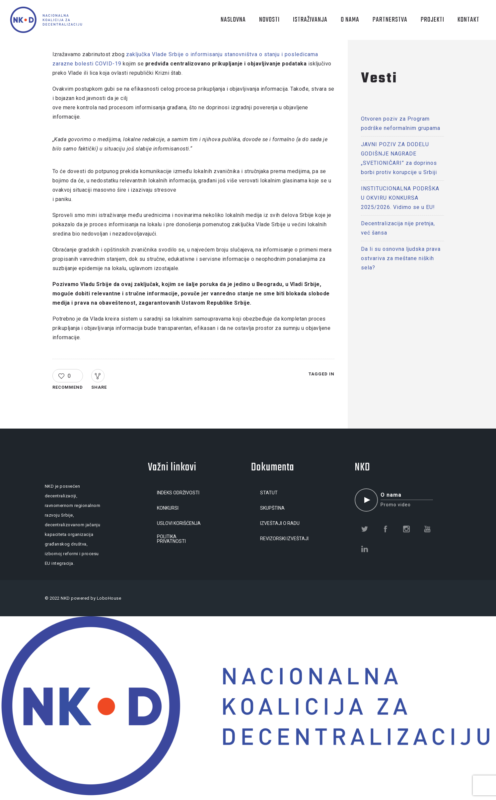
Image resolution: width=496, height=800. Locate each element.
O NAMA (350, 20)
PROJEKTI (432, 20)
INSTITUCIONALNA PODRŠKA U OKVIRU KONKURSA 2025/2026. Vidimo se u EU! (400, 197)
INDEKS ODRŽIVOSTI (178, 492)
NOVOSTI (269, 20)
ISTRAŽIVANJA (310, 20)
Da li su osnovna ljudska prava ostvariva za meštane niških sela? (401, 258)
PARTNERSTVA (390, 20)
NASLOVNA (233, 20)
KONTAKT (468, 20)
